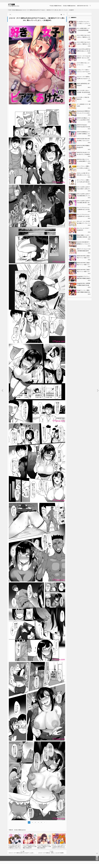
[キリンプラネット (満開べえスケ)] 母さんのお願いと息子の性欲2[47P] (83, 168)
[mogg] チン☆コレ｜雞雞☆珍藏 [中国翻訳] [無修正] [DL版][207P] (83, 292)
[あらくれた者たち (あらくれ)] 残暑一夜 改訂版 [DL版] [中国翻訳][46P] (83, 92)
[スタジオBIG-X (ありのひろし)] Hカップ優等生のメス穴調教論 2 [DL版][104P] (29, 846)
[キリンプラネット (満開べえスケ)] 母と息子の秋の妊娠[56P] (83, 181)
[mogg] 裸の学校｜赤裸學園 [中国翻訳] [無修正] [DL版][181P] (83, 285)
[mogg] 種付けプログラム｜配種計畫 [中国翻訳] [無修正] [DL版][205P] (83, 278)
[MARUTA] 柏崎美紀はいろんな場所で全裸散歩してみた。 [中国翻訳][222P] (83, 133)
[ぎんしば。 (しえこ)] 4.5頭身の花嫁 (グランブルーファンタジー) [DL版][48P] (83, 223)
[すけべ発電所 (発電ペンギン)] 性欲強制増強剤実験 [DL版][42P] (83, 30)
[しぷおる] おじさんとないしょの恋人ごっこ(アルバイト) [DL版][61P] (83, 23)
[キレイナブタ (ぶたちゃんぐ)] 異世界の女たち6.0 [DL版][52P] (83, 209)
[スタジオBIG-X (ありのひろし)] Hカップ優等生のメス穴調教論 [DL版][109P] (44, 846)
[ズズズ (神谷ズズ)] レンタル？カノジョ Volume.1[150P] (83, 64)
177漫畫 (11, 4)
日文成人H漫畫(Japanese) (69, 5)
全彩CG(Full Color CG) (82, 5)
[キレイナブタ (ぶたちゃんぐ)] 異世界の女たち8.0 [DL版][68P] (83, 216)
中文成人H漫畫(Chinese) (55, 5)
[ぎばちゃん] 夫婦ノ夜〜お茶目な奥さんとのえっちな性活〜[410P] (83, 174)
